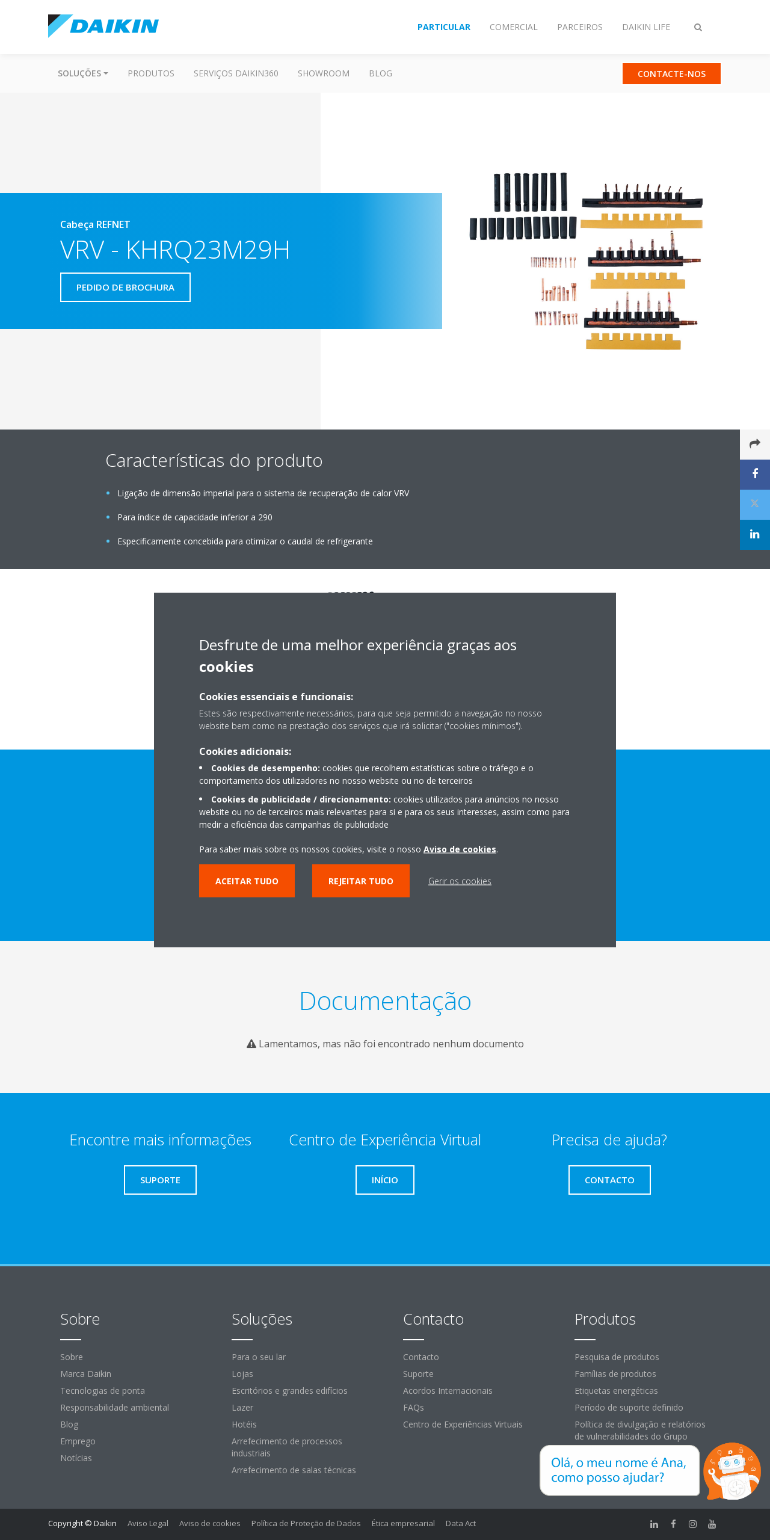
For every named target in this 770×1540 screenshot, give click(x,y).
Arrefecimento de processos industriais (287, 1447)
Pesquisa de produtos (616, 1357)
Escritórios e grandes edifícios (290, 1390)
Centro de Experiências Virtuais (463, 1424)
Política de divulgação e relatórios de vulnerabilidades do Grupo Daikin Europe (640, 1436)
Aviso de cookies (210, 1523)
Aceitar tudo (247, 881)
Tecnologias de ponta (102, 1390)
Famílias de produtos (615, 1373)
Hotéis (244, 1424)
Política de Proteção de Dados (306, 1523)
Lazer (242, 1407)
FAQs (413, 1407)
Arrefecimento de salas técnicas (294, 1470)
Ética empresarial (403, 1523)
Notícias (76, 1458)
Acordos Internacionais (448, 1390)
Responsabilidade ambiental (114, 1407)
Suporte (418, 1373)
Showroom (324, 73)
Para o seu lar (259, 1357)
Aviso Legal (148, 1523)
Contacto (421, 1357)
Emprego (78, 1441)
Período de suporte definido (628, 1407)
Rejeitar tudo (360, 881)
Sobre (71, 1357)
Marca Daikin (85, 1373)
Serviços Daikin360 (236, 73)
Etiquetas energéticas (616, 1390)
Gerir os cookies (459, 881)
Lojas (242, 1373)
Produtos (151, 73)
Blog (380, 73)
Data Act (461, 1523)
